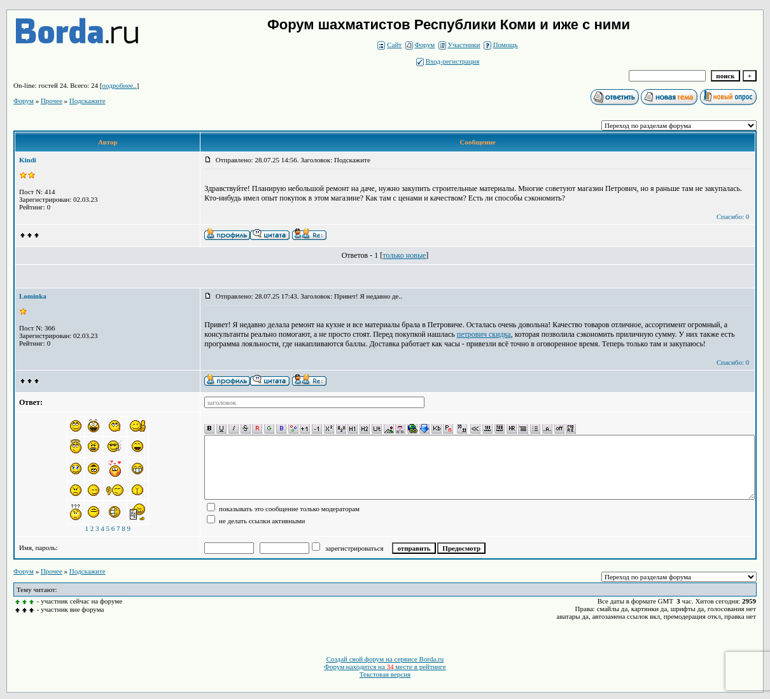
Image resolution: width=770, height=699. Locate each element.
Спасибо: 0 (733, 216)
